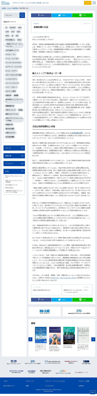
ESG (18, 32)
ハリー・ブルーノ (11, 87)
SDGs (19, 40)
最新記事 (8, 156)
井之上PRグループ (9, 388)
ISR (17, 36)
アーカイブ (9, 163)
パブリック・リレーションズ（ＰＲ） (64, 278)
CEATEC (13, 27)
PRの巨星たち (10, 40)
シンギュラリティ (11, 79)
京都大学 (8, 95)
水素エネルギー (11, 133)
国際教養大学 (10, 106)
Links (7, 171)
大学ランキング (11, 110)
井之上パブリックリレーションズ (13, 176)
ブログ (6, 383)
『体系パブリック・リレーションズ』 (14, 45)
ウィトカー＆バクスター (13, 62)
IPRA (7, 36)
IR (12, 36)
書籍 (27, 388)
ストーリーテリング (12, 83)
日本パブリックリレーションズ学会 (14, 119)
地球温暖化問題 (77, 133)
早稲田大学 (9, 124)
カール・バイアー (11, 71)
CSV (12, 32)
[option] (41, 345)
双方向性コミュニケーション (14, 101)
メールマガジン (86, 2)
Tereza (51, 393)
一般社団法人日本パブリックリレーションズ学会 (13, 191)
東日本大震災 (10, 129)
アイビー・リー (11, 54)
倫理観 (16, 95)
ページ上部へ (92, 392)
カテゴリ (8, 148)
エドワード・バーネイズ (13, 67)
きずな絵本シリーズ (12, 50)
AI (6, 27)
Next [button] (93, 346)
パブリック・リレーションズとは (55, 383)
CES (19, 27)
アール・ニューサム (12, 58)
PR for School (9, 188)
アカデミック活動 (84, 383)
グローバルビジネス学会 (13, 75)
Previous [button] (30, 346)
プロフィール (30, 383)
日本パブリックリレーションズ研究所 (13, 181)
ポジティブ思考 (11, 91)
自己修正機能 (10, 137)
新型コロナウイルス (12, 114)
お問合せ (81, 388)
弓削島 (20, 110)
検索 (22, 15)
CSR (7, 32)
